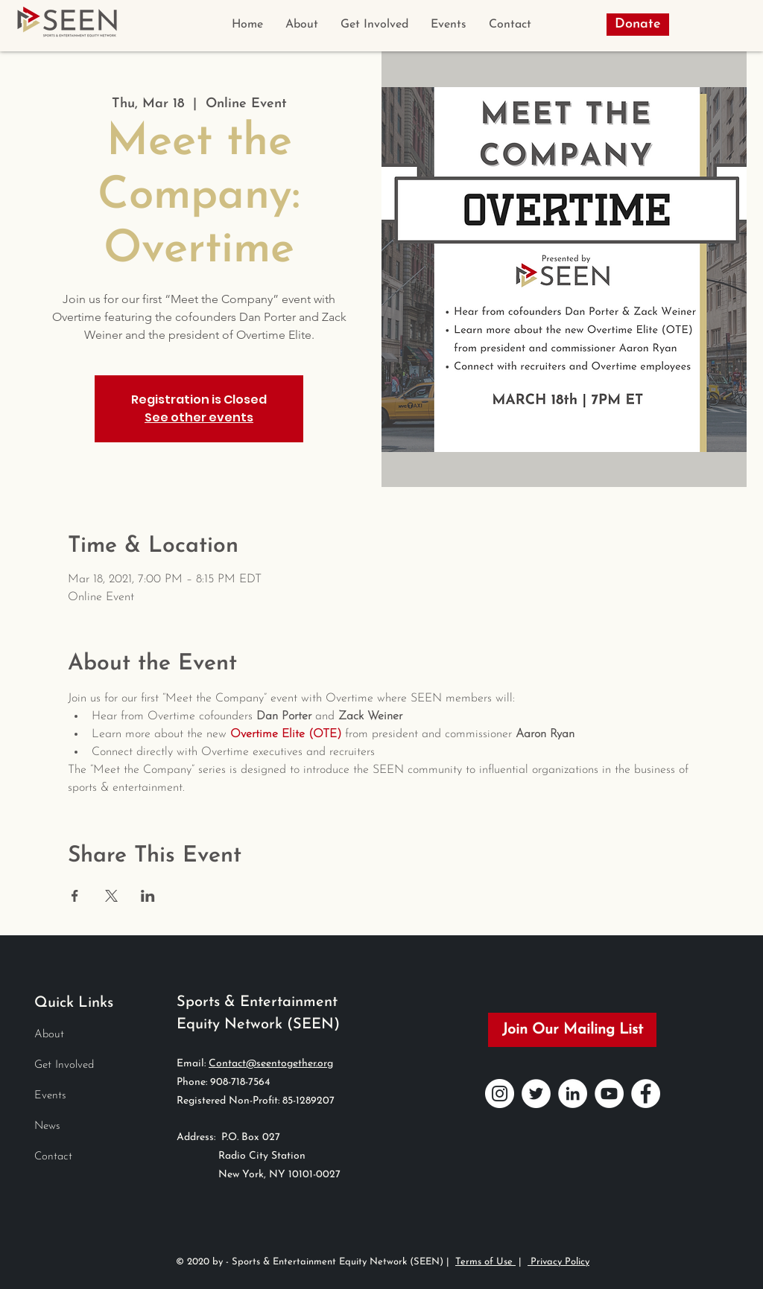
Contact (53, 1156)
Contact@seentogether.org (271, 1063)
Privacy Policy (558, 1262)
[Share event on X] (111, 896)
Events (50, 1095)
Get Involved (64, 1065)
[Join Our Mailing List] (572, 1030)
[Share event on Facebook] (75, 896)
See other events (199, 417)
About (49, 1034)
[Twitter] (536, 1093)
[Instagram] (499, 1093)
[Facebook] (645, 1093)
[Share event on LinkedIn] (148, 896)
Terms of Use (485, 1262)
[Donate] (638, 24)
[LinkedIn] (572, 1093)
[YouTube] (609, 1093)
